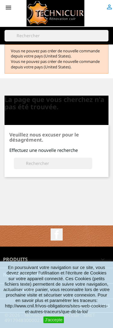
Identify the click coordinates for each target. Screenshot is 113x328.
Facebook (57, 234)
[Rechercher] (56, 35)
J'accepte (54, 319)
